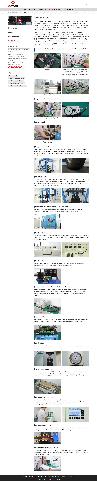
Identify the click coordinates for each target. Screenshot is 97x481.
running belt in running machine (16, 83)
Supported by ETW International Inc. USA (48, 479)
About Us (39, 476)
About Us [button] (40, 9)
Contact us (70, 9)
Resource (15, 12)
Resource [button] (47, 9)
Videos (63, 9)
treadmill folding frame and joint (16, 78)
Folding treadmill (13, 75)
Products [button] (32, 9)
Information (55, 476)
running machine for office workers (17, 85)
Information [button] (56, 9)
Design (10, 32)
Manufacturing (13, 37)
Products (31, 476)
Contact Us (13, 46)
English (87, 4)
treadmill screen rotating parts (16, 80)
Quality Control (13, 41)
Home (25, 9)
